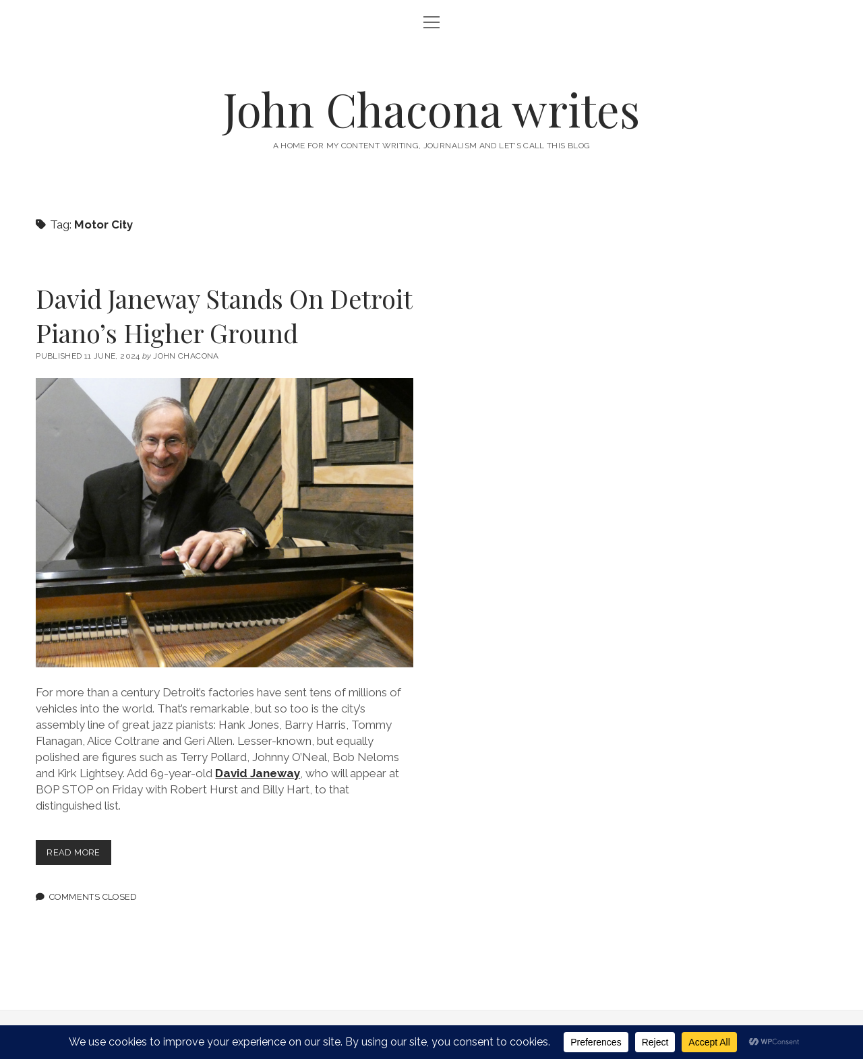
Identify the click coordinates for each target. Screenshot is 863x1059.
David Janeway (257, 773)
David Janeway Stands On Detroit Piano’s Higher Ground (224, 315)
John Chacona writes (431, 109)
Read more (79, 855)
